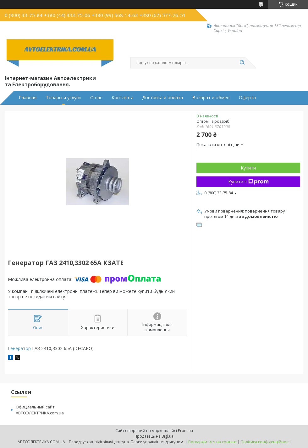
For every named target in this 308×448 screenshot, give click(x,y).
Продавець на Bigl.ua (154, 436)
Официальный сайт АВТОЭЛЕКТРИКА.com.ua (40, 410)
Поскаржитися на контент (212, 442)
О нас (96, 97)
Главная (27, 97)
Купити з (248, 182)
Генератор (19, 348)
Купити (248, 168)
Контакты (122, 97)
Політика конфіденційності (266, 442)
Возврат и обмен (210, 97)
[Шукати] (242, 62)
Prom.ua (185, 430)
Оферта (247, 97)
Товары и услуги (63, 97)
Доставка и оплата (162, 97)
